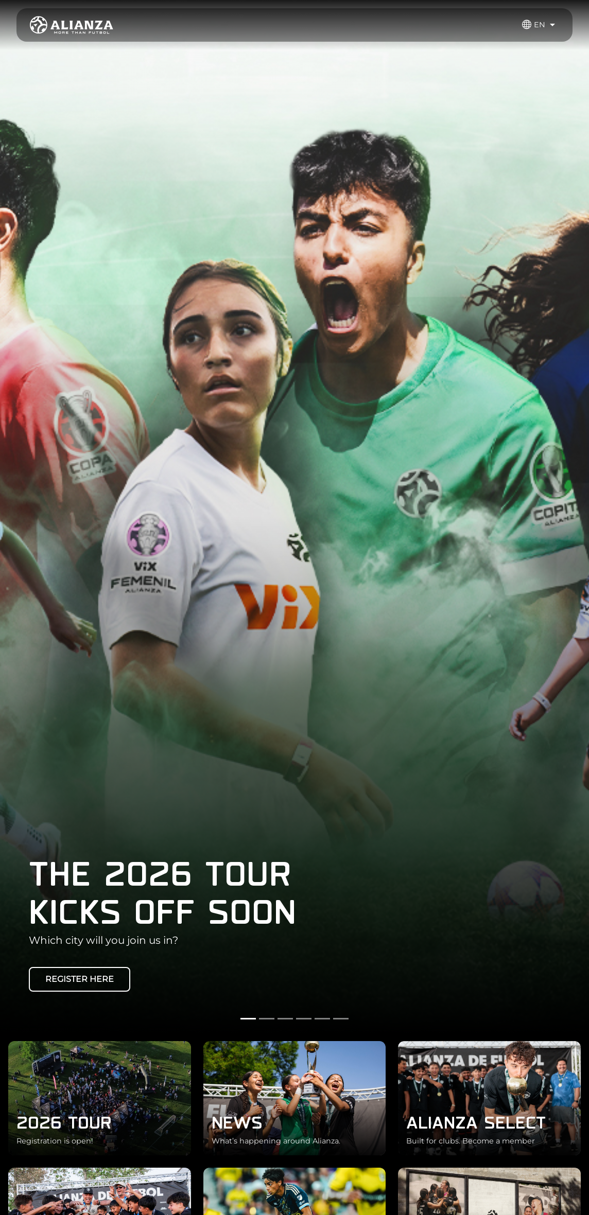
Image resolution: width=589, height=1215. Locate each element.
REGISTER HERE (79, 979)
